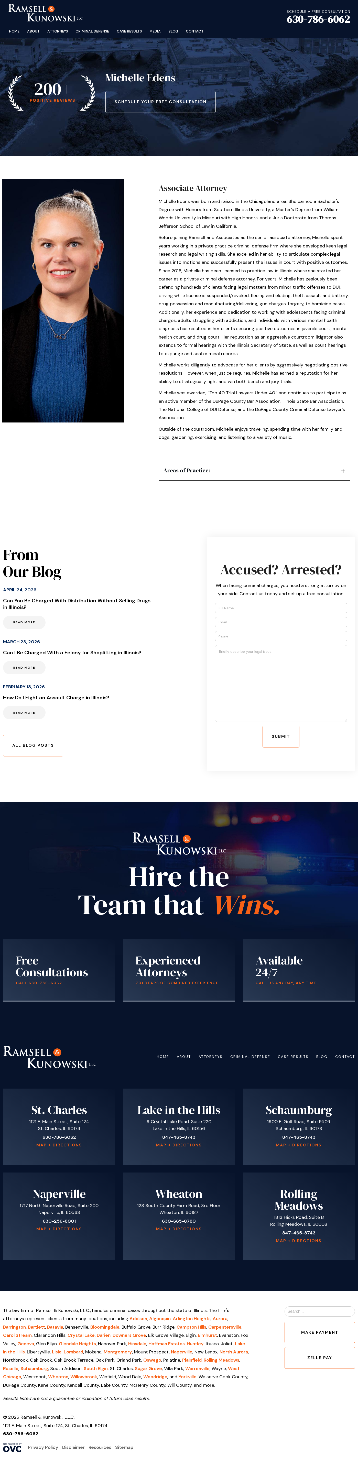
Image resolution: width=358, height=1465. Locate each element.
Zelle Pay (319, 1357)
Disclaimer (73, 1447)
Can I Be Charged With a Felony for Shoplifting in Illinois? (72, 652)
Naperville (181, 1352)
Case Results (129, 31)
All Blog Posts (33, 745)
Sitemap (124, 1447)
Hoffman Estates (166, 1344)
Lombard (73, 1352)
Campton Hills (191, 1327)
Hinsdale (137, 1344)
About (33, 31)
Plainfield (192, 1360)
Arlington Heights (192, 1319)
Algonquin (160, 1319)
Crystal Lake (81, 1335)
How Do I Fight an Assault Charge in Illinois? (56, 697)
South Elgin (96, 1368)
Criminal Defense (92, 31)
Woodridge (155, 1377)
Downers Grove (129, 1335)
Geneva (25, 1344)
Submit (281, 736)
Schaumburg (34, 1368)
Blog (173, 31)
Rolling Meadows (221, 1360)
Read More (24, 622)
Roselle (10, 1368)
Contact (194, 31)
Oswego (152, 1360)
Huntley (195, 1344)
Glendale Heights (77, 1344)
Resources (100, 1447)
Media (155, 31)
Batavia (55, 1327)
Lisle (57, 1352)
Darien (104, 1335)
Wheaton (58, 1377)
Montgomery (118, 1352)
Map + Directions (59, 1145)
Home (14, 31)
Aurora (220, 1319)
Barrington (14, 1327)
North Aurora (234, 1352)
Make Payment (320, 1332)
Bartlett (36, 1327)
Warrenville (197, 1368)
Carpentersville (225, 1327)
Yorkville (188, 1377)
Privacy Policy (43, 1447)
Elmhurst (207, 1335)
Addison (138, 1319)
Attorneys (57, 31)
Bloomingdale (105, 1327)
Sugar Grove (148, 1368)
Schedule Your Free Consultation (161, 101)
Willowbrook (83, 1377)
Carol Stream (17, 1335)
